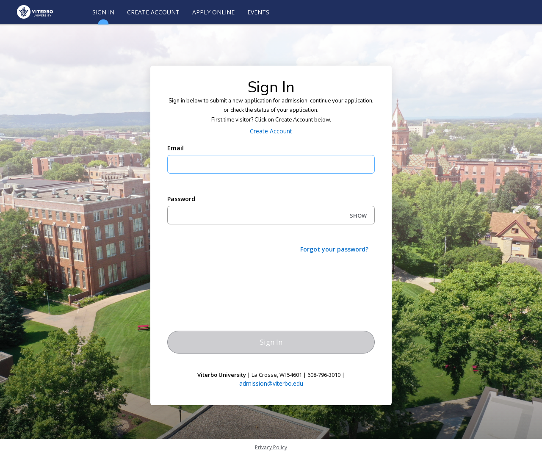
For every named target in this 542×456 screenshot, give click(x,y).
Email (175, 148)
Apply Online (213, 12)
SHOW (358, 215)
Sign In (103, 16)
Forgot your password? (334, 249)
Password (181, 199)
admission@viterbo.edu (271, 383)
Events (258, 12)
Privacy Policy (271, 447)
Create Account (153, 12)
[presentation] (231, 276)
